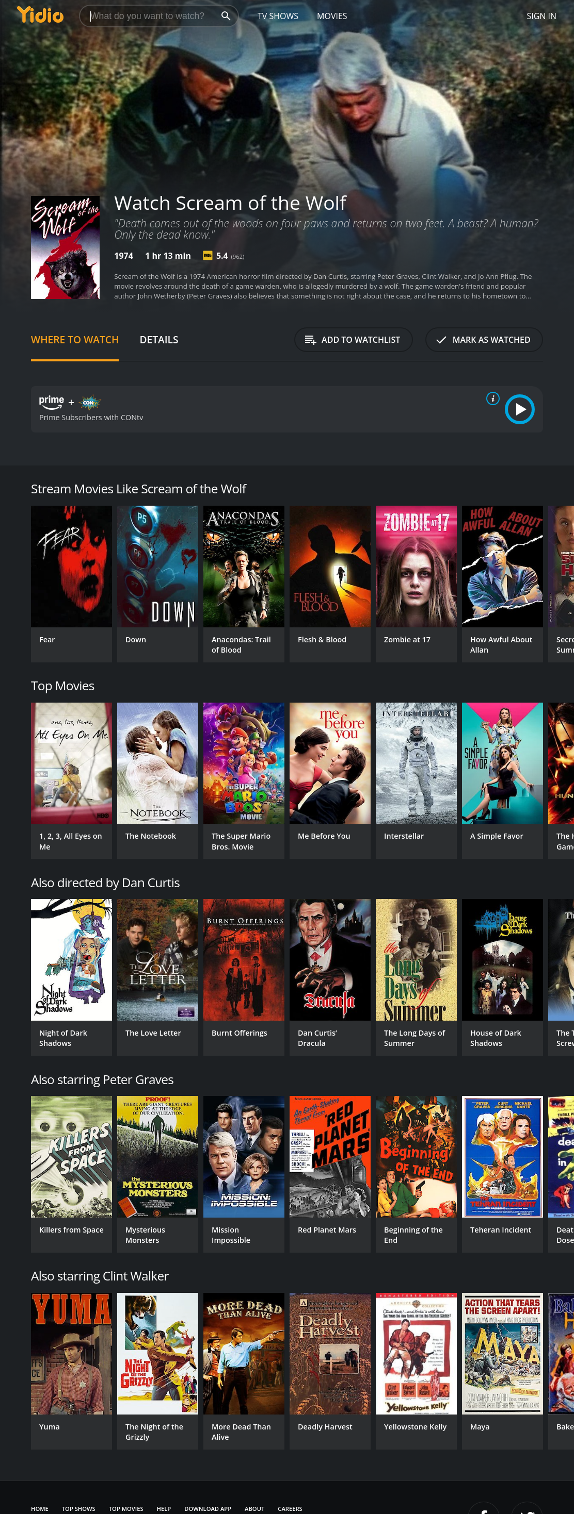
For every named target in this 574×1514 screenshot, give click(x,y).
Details (158, 339)
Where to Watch (75, 339)
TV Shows (278, 16)
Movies (332, 16)
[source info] (491, 398)
